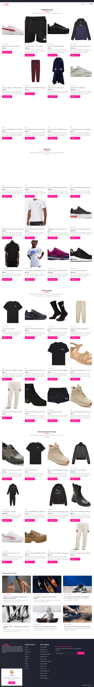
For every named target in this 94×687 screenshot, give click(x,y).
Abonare (81, 653)
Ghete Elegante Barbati (45, 654)
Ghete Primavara (43, 656)
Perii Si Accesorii (43, 673)
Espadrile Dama (43, 649)
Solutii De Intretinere (44, 678)
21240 (26, 664)
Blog (83, 4)
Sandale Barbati (43, 675)
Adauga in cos (7, 52)
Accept (12, 682)
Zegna (26, 647)
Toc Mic (26, 666)
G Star (26, 661)
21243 (26, 668)
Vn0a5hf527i (28, 652)
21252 (26, 659)
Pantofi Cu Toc (43, 668)
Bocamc (26, 649)
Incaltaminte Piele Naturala (45, 661)
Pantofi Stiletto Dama (44, 671)
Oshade (26, 656)
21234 (26, 654)
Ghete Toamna (43, 659)
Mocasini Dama (43, 666)
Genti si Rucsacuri (44, 652)
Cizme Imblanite (43, 647)
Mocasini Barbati (43, 664)
